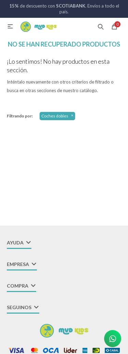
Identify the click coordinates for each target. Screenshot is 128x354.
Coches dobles (54, 115)
